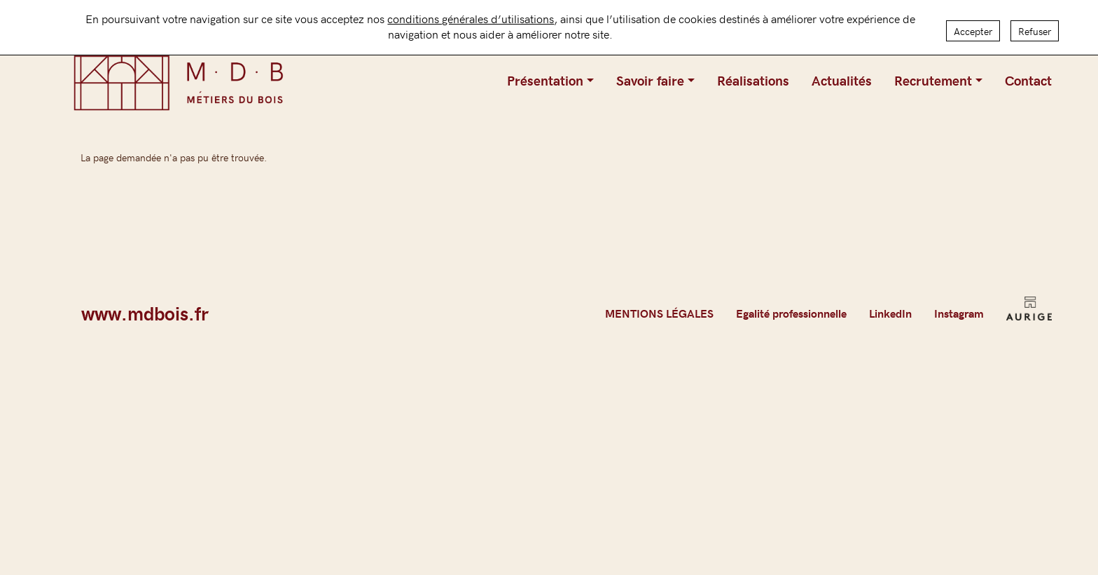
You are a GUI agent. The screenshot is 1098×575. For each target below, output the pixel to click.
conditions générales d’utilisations (470, 14)
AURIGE (1029, 313)
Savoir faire (650, 80)
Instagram (959, 312)
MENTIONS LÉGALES (659, 312)
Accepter (973, 27)
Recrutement (933, 80)
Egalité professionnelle (791, 312)
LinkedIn (890, 312)
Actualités (842, 80)
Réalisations (753, 80)
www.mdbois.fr (145, 312)
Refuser (1034, 27)
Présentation (545, 80)
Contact (1028, 80)
